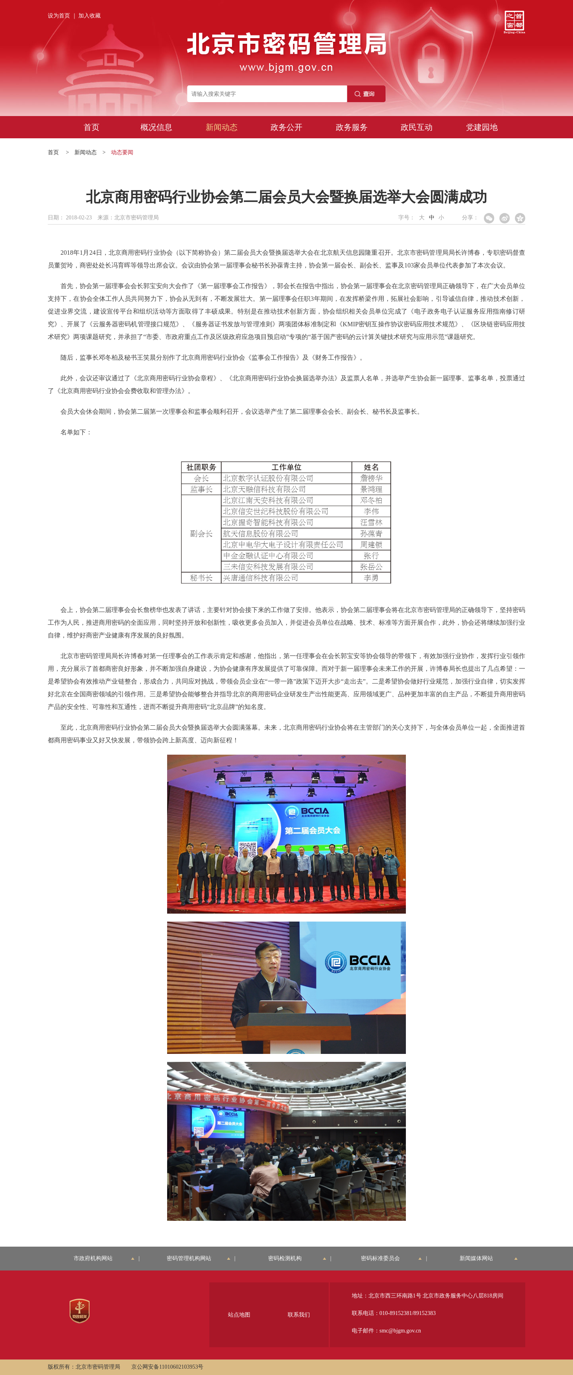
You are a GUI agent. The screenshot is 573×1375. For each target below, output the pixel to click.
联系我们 (299, 1315)
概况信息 (156, 127)
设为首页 (59, 16)
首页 (91, 127)
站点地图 (239, 1315)
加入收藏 (89, 16)
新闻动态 (222, 127)
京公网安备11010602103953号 (167, 1367)
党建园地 (482, 127)
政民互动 (417, 127)
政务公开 (286, 127)
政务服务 (352, 127)
